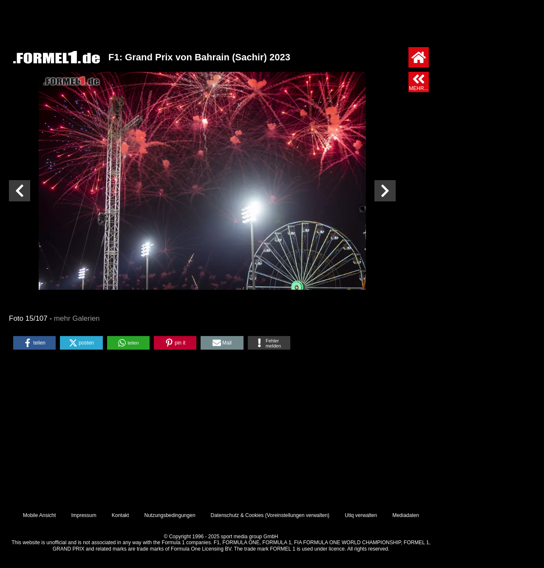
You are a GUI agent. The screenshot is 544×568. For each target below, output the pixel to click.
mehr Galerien (77, 318)
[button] (34, 343)
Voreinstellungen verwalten (297, 515)
